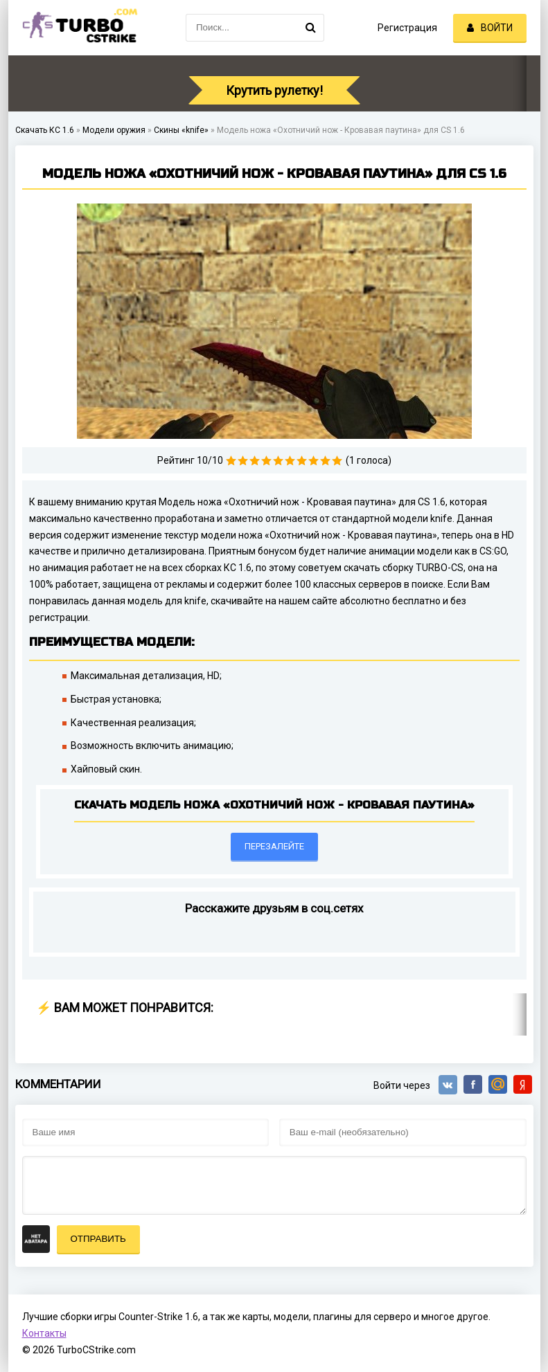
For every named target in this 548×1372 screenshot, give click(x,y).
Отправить (98, 1239)
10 (337, 461)
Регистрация (407, 27)
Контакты (44, 1333)
